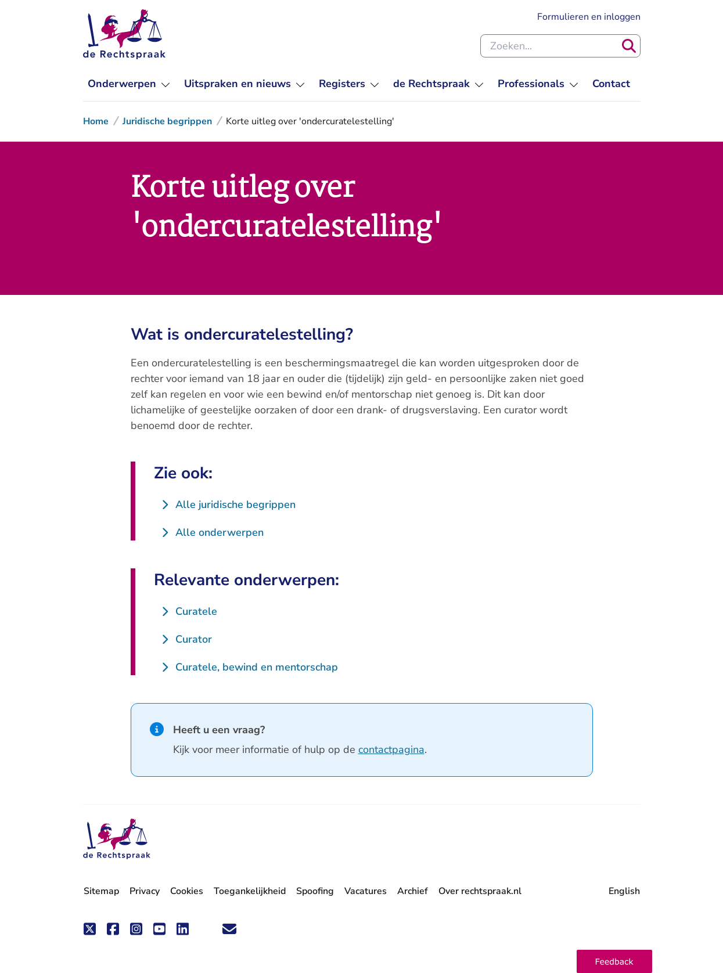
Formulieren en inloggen (589, 16)
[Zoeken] (629, 45)
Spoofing (315, 891)
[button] (614, 961)
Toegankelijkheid (250, 891)
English (624, 891)
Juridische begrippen (167, 121)
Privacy (145, 891)
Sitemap (101, 891)
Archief (412, 891)
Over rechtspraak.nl (479, 891)
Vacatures (365, 891)
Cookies (186, 891)
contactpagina (391, 749)
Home (96, 121)
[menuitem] (129, 84)
